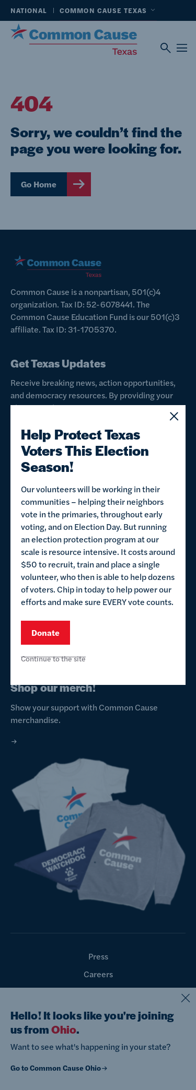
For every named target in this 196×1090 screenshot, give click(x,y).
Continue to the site (53, 658)
